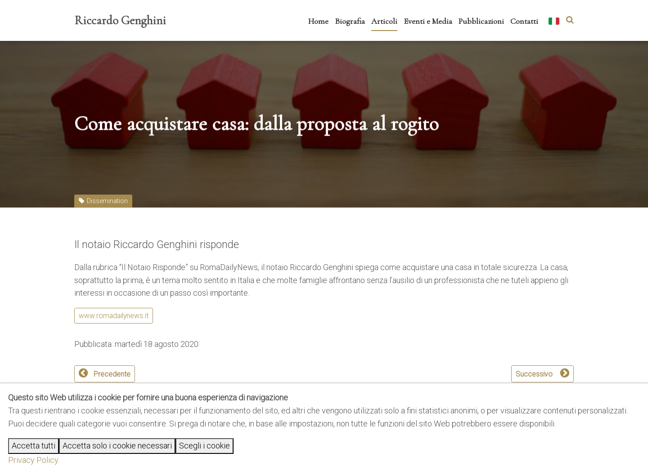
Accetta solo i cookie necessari (117, 445)
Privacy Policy (33, 460)
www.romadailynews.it (113, 315)
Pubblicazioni (481, 21)
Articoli (384, 21)
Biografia (350, 21)
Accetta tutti (33, 445)
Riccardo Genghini (120, 20)
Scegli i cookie (204, 445)
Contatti (524, 21)
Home (318, 21)
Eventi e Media (428, 21)
